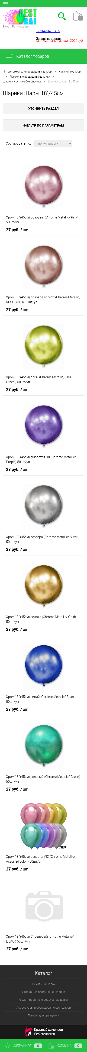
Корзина (65, 1046)
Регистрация (20, 26)
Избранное (23, 1046)
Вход (6, 26)
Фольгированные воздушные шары (43, 999)
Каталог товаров (27, 56)
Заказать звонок (48, 39)
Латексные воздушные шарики (43, 992)
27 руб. (17, 229)
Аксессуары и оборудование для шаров (43, 1007)
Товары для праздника (43, 1015)
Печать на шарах (43, 984)
